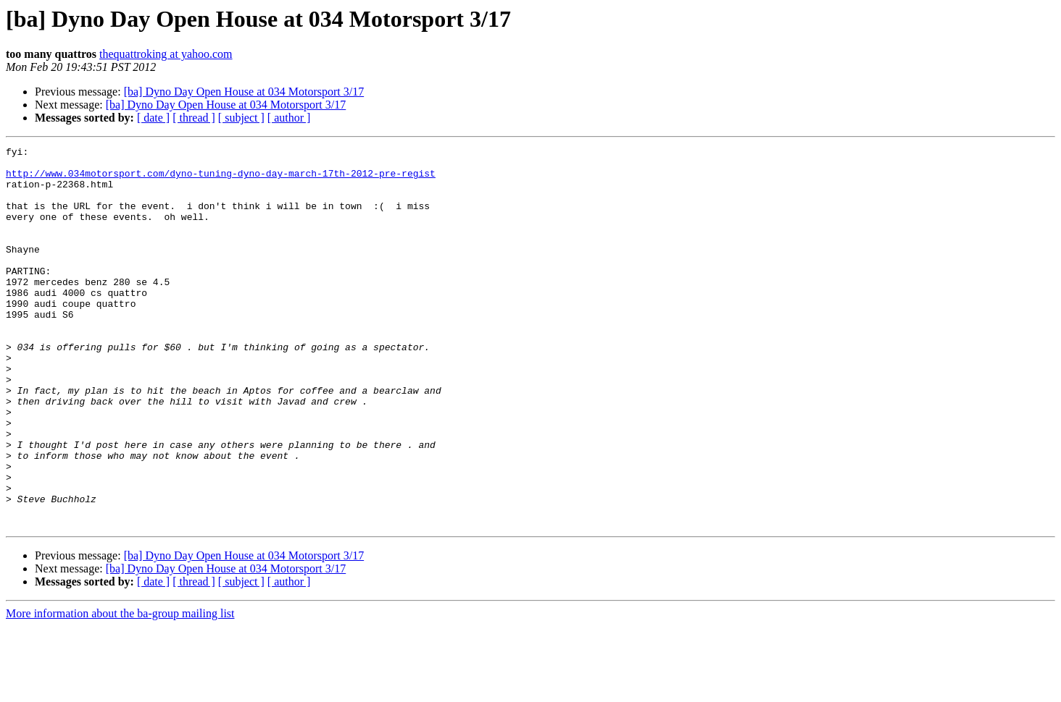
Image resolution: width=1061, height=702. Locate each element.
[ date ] (153, 117)
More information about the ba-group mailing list (120, 689)
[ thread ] (193, 117)
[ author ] (289, 117)
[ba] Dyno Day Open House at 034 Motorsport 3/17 (244, 91)
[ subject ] (241, 117)
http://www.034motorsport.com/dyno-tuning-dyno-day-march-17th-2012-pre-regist (221, 179)
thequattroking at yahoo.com (166, 54)
